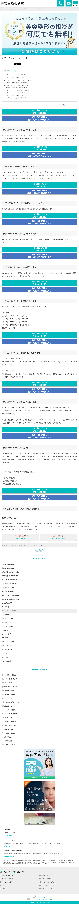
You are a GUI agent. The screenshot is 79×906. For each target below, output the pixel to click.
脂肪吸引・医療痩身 (10, 694)
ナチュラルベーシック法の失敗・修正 (16, 93)
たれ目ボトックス (7, 630)
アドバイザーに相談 (58, 538)
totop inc (37, 902)
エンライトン (5, 657)
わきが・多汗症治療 (10, 725)
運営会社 (4, 888)
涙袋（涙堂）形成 (7, 603)
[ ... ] (30, 98)
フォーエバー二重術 (7, 626)
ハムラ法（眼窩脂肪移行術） (10, 580)
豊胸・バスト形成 (9, 690)
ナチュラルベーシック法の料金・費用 (16, 87)
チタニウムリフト (7, 645)
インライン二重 (6, 661)
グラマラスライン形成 (8, 587)
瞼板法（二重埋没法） (8, 564)
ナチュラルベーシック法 (9, 611)
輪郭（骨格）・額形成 (10, 687)
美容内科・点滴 (8, 729)
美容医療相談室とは (8, 876)
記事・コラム (5, 885)
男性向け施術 (8, 741)
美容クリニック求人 (47, 888)
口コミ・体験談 (46, 879)
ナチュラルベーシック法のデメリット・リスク (19, 80)
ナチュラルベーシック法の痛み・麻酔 (16, 82)
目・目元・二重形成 (22, 8)
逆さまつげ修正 (6, 607)
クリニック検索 (6, 882)
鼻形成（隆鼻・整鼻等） (11, 679)
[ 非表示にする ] (11, 71)
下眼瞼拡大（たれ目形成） (9, 583)
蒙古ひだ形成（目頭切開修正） (10, 595)
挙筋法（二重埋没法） (8, 568)
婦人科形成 (7, 737)
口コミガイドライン (47, 885)
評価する (7, 846)
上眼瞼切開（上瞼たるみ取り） (10, 599)
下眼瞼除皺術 (5, 614)
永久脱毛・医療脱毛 (10, 710)
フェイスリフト (8, 698)
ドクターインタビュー (48, 882)
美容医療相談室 (4, 8)
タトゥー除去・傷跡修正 (11, 714)
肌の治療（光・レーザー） (11, 706)
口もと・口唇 (8, 683)
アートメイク (8, 718)
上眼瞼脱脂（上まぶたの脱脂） (10, 572)
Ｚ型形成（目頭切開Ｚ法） (9, 591)
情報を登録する (9, 856)
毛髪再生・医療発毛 (10, 721)
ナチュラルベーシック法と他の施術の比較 (17, 90)
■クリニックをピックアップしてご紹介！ (17, 98)
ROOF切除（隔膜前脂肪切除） (10, 576)
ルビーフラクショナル (8, 642)
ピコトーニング (6, 634)
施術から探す (13, 8)
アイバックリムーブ (7, 622)
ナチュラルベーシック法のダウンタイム (17, 85)
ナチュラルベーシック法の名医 (14, 95)
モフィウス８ (5, 638)
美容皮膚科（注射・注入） (11, 702)
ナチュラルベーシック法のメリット (15, 77)
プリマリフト (5, 653)
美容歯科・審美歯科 (10, 733)
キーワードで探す (7, 879)
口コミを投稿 (20, 538)
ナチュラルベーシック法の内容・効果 (16, 75)
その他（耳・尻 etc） (10, 745)
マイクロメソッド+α (7, 618)
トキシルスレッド (7, 649)
